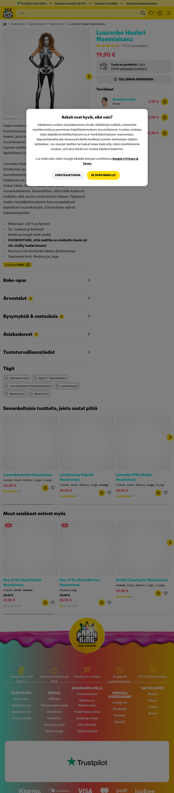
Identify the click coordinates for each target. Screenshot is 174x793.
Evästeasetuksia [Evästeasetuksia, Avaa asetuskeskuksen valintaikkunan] (68, 175)
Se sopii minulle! (103, 175)
